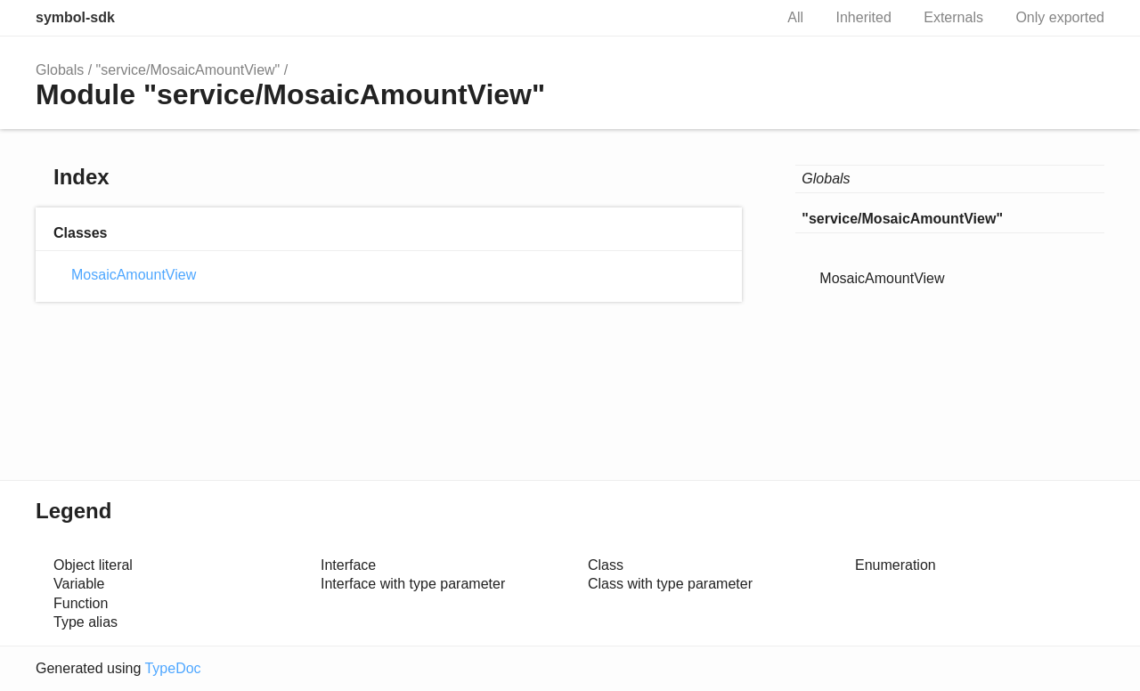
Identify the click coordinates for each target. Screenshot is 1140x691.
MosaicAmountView (133, 274)
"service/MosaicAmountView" (188, 69)
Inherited (864, 17)
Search (741, 18)
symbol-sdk (75, 17)
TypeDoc (172, 668)
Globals (60, 69)
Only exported (1059, 17)
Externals (953, 17)
